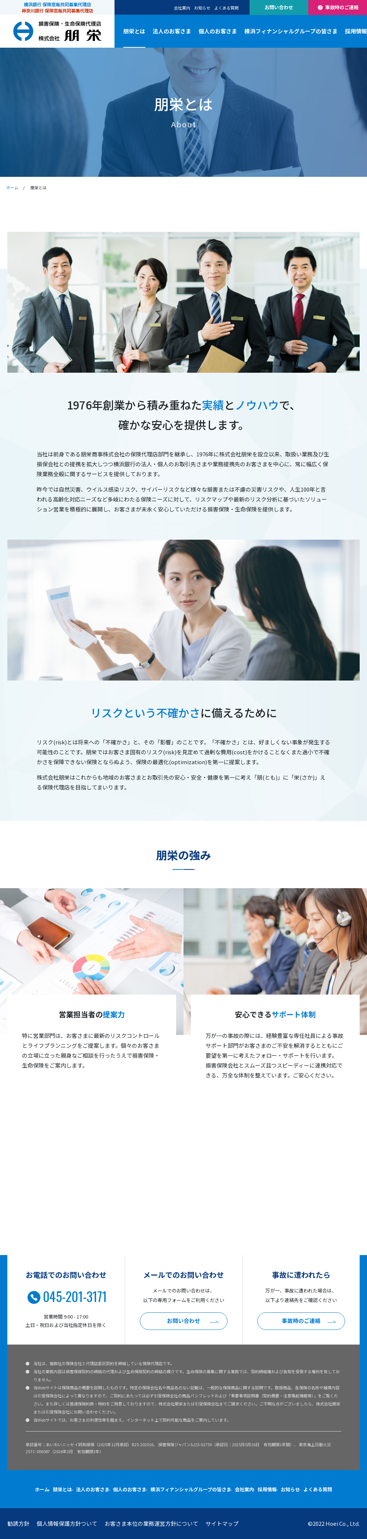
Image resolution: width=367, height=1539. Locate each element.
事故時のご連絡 (338, 7)
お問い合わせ (279, 7)
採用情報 (356, 31)
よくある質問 (226, 8)
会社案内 (182, 8)
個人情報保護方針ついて (67, 1523)
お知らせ (202, 8)
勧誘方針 (18, 1523)
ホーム (12, 187)
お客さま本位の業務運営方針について (151, 1523)
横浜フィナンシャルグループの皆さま (291, 31)
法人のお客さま (172, 31)
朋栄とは (134, 31)
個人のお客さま (218, 31)
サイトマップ (222, 1523)
